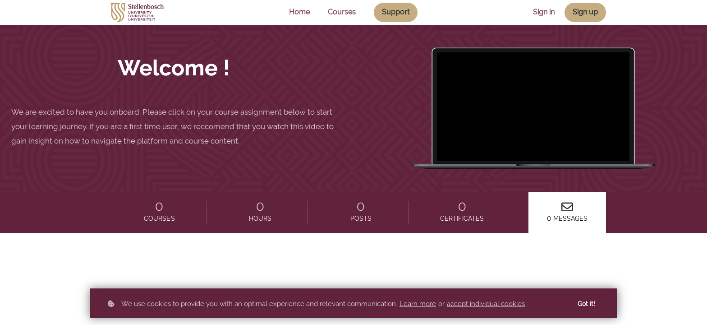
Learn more (417, 304)
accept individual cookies (486, 304)
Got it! (586, 303)
